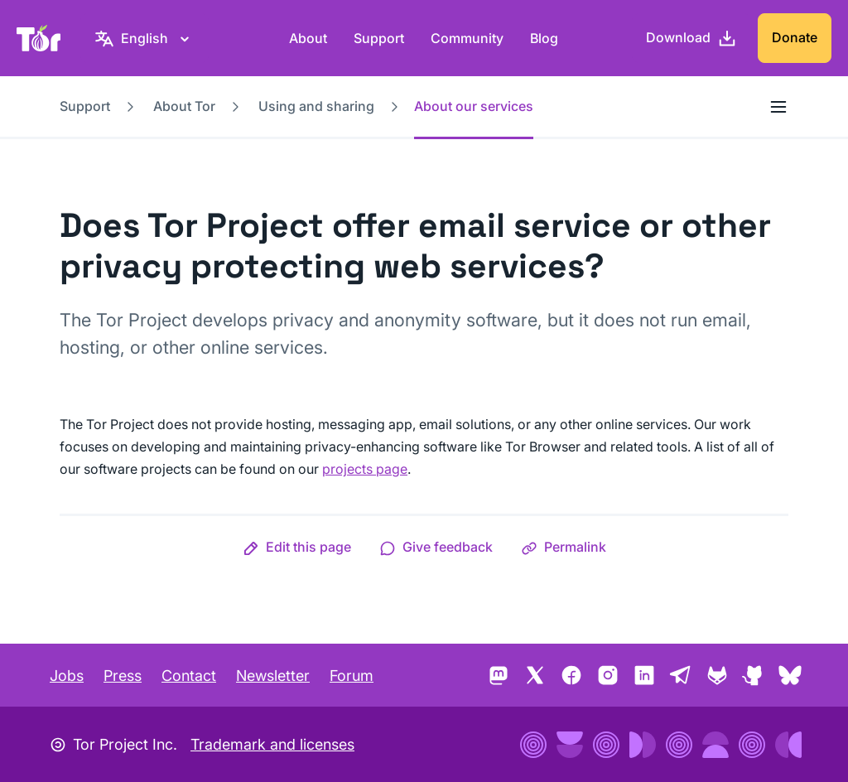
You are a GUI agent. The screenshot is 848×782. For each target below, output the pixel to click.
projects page (364, 469)
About (308, 38)
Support (379, 38)
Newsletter (273, 675)
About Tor (184, 106)
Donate (794, 37)
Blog (544, 38)
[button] (297, 546)
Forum (351, 675)
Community (467, 38)
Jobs (67, 675)
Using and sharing (316, 106)
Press (123, 675)
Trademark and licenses (272, 744)
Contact (188, 675)
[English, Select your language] (144, 38)
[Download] (691, 38)
